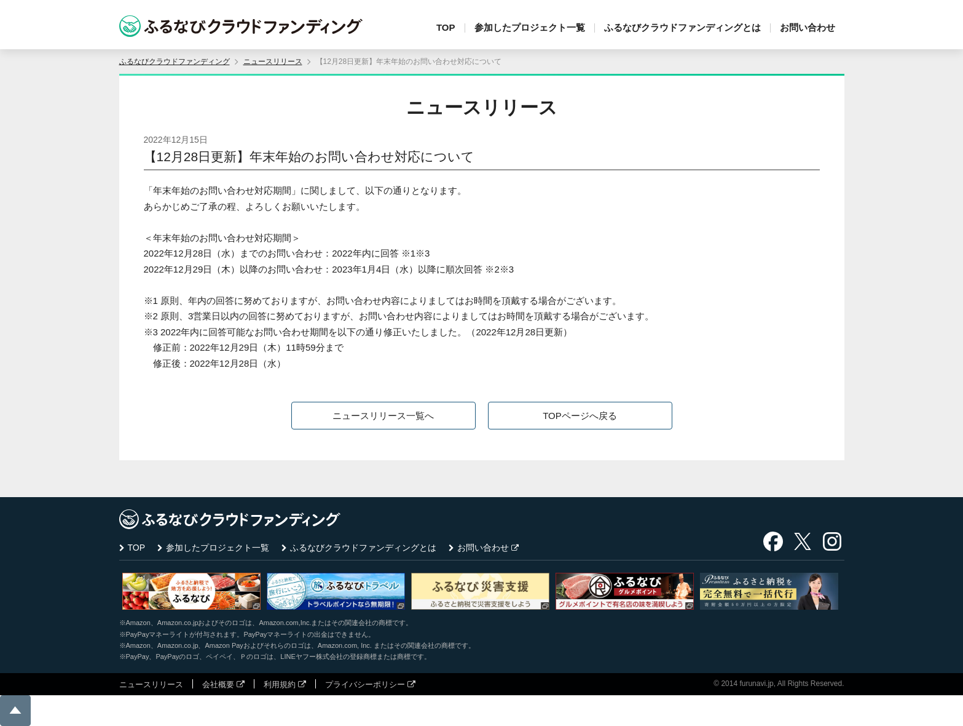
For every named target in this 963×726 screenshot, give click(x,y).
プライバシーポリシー (365, 684)
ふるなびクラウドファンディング (174, 61)
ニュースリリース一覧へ (383, 415)
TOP (445, 27)
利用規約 (280, 684)
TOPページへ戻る (580, 415)
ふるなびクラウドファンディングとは (682, 27)
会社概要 (218, 684)
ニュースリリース (272, 61)
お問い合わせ (807, 27)
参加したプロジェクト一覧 (529, 27)
